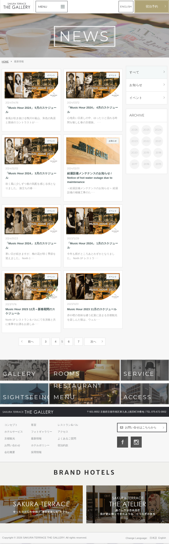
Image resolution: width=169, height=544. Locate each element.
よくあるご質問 (67, 439)
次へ (93, 342)
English (162, 538)
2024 (158, 129)
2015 (158, 164)
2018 (158, 152)
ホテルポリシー (40, 446)
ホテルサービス (13, 432)
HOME (5, 61)
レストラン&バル (68, 425)
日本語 (153, 538)
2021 (158, 141)
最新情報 (36, 439)
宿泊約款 (63, 446)
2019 (146, 152)
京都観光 (9, 439)
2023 (134, 141)
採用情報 (36, 453)
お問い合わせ (12, 446)
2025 (146, 129)
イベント (135, 98)
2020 (134, 152)
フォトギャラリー (41, 432)
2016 (146, 164)
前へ (31, 342)
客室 (33, 425)
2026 (134, 129)
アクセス (63, 432)
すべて (134, 72)
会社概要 (9, 453)
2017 (134, 164)
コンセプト (11, 425)
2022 (146, 141)
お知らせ (135, 85)
